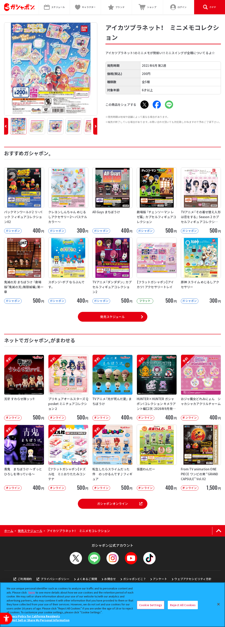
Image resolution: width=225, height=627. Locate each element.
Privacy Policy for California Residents (34, 616)
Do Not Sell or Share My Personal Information (38, 620)
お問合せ (110, 579)
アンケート (160, 579)
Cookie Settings (150, 605)
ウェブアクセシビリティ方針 (193, 579)
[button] (6, 126)
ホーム (8, 531)
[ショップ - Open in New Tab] (147, 7)
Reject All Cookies (183, 605)
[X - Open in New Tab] (144, 104)
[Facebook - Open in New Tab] (157, 104)
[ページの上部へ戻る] (218, 530)
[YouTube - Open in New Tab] (131, 558)
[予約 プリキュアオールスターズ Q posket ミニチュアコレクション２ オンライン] (68, 388)
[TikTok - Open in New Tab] (149, 558)
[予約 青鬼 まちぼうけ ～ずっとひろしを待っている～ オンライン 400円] (24, 458)
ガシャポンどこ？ (134, 579)
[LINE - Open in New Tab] (169, 104)
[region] (112, 604)
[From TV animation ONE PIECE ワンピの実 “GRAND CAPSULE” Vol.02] (201, 458)
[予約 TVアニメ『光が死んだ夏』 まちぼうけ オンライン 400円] (112, 388)
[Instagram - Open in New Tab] (112, 558)
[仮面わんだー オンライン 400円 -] (157, 458)
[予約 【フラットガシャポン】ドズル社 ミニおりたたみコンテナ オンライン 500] (68, 458)
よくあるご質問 (87, 579)
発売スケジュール (112, 317)
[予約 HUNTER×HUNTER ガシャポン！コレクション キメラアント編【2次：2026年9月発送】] (157, 388)
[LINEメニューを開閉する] (94, 558)
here (31, 592)
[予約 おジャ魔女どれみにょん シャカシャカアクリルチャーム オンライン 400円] (201, 388)
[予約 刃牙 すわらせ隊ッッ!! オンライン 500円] (24, 388)
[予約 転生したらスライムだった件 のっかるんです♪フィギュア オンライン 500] (112, 458)
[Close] (218, 604)
